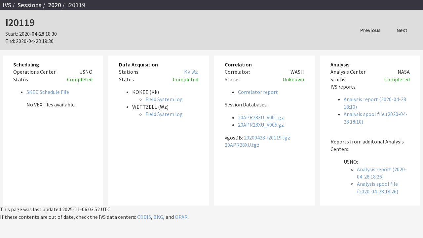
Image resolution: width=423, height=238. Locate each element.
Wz (195, 71)
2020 (54, 5)
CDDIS (144, 217)
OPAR (181, 217)
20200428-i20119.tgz (267, 137)
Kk (187, 71)
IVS (7, 5)
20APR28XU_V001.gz (261, 117)
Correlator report (258, 92)
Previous (370, 30)
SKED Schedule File (47, 92)
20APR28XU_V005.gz (261, 124)
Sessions (30, 5)
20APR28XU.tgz (242, 144)
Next (402, 30)
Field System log (164, 99)
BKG (158, 217)
